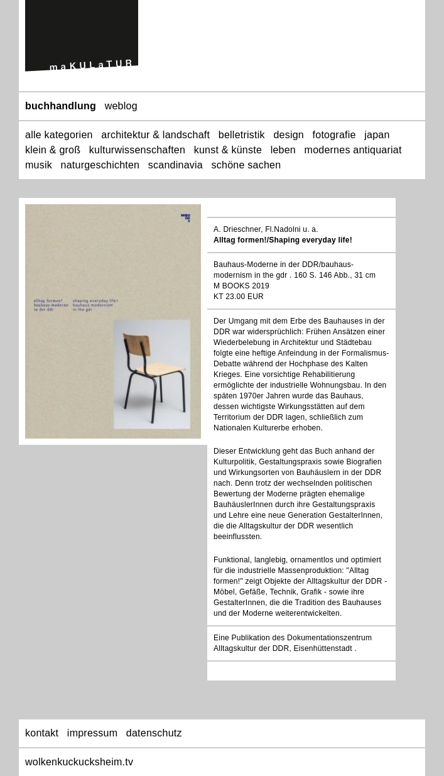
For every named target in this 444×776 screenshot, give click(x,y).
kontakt (41, 733)
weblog (121, 106)
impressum (92, 733)
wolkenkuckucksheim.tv (79, 762)
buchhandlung (60, 106)
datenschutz (154, 733)
